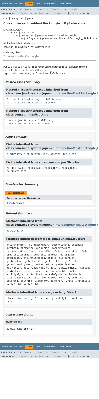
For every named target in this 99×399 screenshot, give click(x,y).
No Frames (53, 9)
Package (18, 4)
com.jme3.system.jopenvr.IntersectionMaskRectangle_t (45, 35)
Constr (34, 13)
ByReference (15, 203)
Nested (16, 13)
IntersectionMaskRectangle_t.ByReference (34, 99)
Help (68, 4)
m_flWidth (69, 154)
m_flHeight (14, 154)
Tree (38, 4)
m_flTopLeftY (51, 154)
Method (44, 13)
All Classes (71, 9)
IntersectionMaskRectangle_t (22, 56)
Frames (41, 9)
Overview (6, 4)
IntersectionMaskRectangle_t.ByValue (31, 102)
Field (25, 13)
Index (61, 4)
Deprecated (49, 4)
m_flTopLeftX (32, 154)
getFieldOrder (16, 230)
